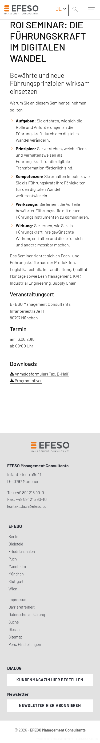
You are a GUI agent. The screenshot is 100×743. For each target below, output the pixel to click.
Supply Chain (65, 282)
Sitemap (15, 637)
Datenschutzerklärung (27, 614)
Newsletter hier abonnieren (50, 705)
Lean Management (54, 275)
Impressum (18, 599)
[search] (76, 10)
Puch (13, 559)
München (16, 574)
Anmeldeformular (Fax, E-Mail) (39, 373)
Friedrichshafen (22, 551)
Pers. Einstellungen (25, 644)
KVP (76, 275)
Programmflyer (26, 380)
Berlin (13, 536)
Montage (18, 275)
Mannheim (17, 566)
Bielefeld (16, 544)
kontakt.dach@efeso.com (28, 506)
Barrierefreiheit (22, 607)
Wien (13, 589)
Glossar (15, 629)
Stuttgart (16, 581)
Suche (14, 622)
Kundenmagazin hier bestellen (50, 680)
